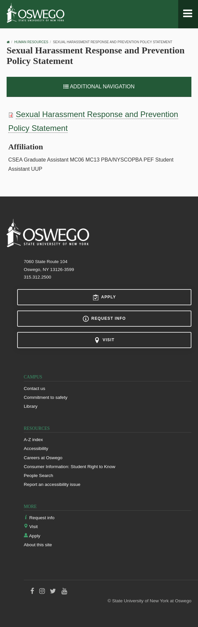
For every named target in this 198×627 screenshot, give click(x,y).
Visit (104, 340)
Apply (104, 297)
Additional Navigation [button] (99, 86)
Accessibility (36, 448)
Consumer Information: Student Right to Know (69, 466)
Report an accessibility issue (52, 484)
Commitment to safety (45, 397)
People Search (38, 475)
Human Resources (31, 42)
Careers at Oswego (43, 457)
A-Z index (33, 439)
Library (31, 406)
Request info (104, 319)
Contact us (34, 388)
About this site (38, 544)
